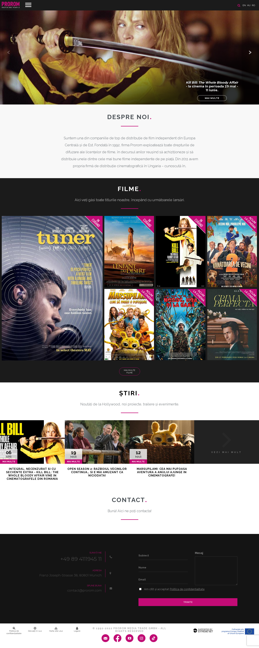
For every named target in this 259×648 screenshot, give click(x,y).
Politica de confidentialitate (187, 589)
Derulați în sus (35, 629)
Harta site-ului (56, 629)
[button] (250, 52)
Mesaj (199, 553)
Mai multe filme (129, 371)
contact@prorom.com (84, 590)
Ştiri (129, 393)
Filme (129, 188)
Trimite (188, 602)
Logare (77, 629)
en (244, 5)
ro (253, 5)
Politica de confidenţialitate (13, 631)
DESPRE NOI (129, 117)
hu (248, 5)
